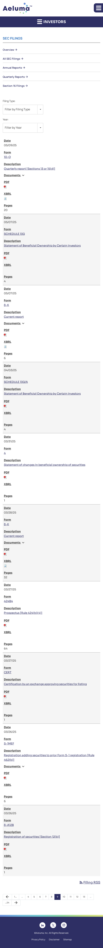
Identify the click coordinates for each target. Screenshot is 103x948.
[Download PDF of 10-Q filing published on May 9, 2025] (5, 186)
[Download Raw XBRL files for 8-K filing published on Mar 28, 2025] (5, 565)
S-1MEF (9, 743)
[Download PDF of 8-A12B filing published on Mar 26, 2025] (5, 849)
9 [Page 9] (59, 897)
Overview (8, 49)
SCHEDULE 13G (14, 234)
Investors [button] (51, 21)
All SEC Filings (11, 58)
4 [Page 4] (29, 897)
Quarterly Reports (14, 77)
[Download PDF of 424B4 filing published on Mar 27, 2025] (5, 625)
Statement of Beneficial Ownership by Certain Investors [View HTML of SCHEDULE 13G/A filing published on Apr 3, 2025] (42, 393)
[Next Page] (16, 903)
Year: (6, 119)
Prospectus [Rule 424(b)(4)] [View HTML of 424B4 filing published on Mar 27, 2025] (23, 613)
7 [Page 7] (47, 897)
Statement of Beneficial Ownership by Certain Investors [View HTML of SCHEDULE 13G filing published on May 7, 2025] (42, 245)
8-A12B (9, 825)
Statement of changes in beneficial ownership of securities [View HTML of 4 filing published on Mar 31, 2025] (44, 464)
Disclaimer (54, 939)
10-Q (7, 157)
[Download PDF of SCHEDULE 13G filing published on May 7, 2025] (5, 258)
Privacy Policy (38, 939)
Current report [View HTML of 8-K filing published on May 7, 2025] (14, 316)
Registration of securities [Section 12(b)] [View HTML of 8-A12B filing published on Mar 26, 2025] (32, 836)
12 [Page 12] (78, 897)
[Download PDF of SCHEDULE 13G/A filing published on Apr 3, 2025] (5, 406)
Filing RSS (89, 882)
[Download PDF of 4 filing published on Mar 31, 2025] (5, 477)
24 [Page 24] (7, 903)
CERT (7, 672)
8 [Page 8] (53, 897)
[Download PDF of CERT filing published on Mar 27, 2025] (5, 696)
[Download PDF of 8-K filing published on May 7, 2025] (5, 334)
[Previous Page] (7, 897)
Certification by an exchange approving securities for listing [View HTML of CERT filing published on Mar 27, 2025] (45, 684)
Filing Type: (9, 101)
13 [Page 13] (85, 897)
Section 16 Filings (14, 85)
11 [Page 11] (72, 897)
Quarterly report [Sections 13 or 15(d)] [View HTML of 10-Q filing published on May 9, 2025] (29, 168)
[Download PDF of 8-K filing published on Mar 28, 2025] (5, 554)
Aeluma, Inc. (42, 933)
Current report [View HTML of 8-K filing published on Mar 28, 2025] (14, 536)
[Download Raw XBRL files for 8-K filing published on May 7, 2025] (5, 346)
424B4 (8, 601)
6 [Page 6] (41, 897)
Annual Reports (12, 67)
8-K (6, 305)
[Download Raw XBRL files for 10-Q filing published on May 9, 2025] (5, 198)
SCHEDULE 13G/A (16, 382)
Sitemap (67, 939)
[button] (98, 7)
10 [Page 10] (65, 897)
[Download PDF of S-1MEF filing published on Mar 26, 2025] (5, 777)
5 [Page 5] (35, 897)
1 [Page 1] (16, 897)
